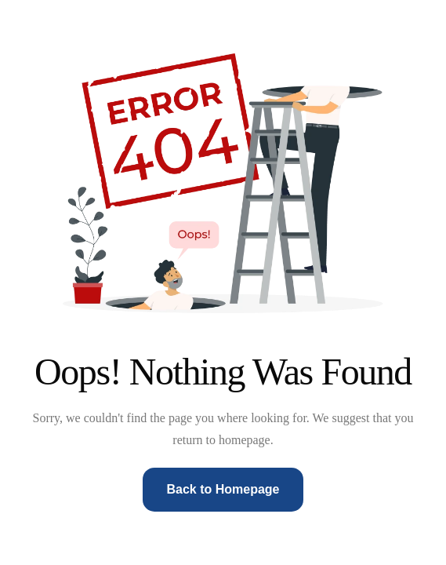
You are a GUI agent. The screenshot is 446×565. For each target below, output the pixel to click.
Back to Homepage (222, 489)
